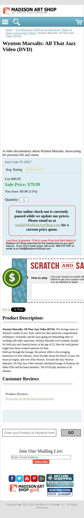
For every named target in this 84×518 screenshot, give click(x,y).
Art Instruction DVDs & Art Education (37, 29)
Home (9, 29)
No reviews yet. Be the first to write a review (30, 398)
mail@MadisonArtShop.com (37, 225)
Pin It (6, 309)
